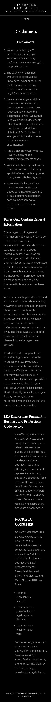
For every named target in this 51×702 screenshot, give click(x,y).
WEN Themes (29, 696)
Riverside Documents (25, 6)
